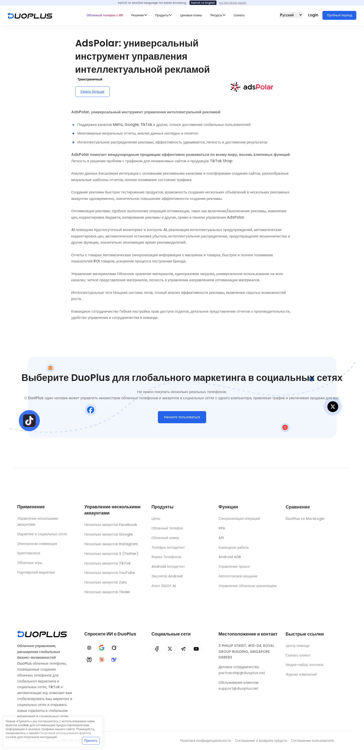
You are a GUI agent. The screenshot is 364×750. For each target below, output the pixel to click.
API (221, 541)
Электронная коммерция (37, 545)
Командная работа (233, 550)
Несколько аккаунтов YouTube (109, 575)
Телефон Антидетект (168, 550)
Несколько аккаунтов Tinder (107, 594)
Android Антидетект (168, 569)
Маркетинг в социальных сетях (42, 535)
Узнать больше (92, 91)
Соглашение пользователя (312, 740)
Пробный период (339, 15)
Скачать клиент (298, 658)
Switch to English (203, 3)
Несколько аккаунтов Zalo (105, 585)
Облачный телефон (167, 531)
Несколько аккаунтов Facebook (110, 527)
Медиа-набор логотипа (304, 668)
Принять (91, 740)
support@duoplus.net (238, 691)
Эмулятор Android (167, 579)
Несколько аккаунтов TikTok (107, 565)
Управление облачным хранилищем (247, 589)
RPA (221, 531)
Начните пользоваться (182, 418)
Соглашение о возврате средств (261, 740)
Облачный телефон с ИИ (105, 15)
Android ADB (229, 560)
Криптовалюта (28, 554)
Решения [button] (137, 15)
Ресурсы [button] (216, 15)
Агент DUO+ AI (163, 589)
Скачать (239, 15)
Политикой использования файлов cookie (48, 735)
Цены (155, 521)
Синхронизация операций (239, 521)
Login (313, 15)
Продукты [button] (162, 15)
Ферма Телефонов (166, 560)
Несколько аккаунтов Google (108, 537)
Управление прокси (234, 569)
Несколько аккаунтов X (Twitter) (111, 556)
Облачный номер (165, 541)
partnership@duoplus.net (241, 676)
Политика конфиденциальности (205, 740)
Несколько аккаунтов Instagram (111, 546)
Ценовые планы (191, 15)
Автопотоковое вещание (238, 579)
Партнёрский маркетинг (36, 573)
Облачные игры (30, 564)
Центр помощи (297, 649)
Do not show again (232, 3)
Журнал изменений (301, 677)
